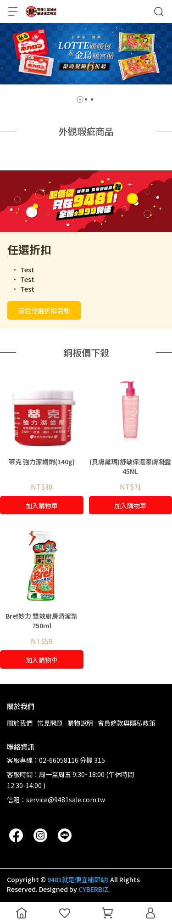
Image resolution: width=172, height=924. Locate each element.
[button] (80, 99)
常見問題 (50, 722)
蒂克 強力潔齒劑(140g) (42, 461)
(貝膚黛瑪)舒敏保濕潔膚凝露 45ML (130, 466)
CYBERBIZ (93, 889)
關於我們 (20, 722)
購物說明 (80, 722)
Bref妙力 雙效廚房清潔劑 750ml (42, 620)
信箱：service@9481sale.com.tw (56, 799)
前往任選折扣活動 (44, 310)
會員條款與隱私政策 (126, 722)
